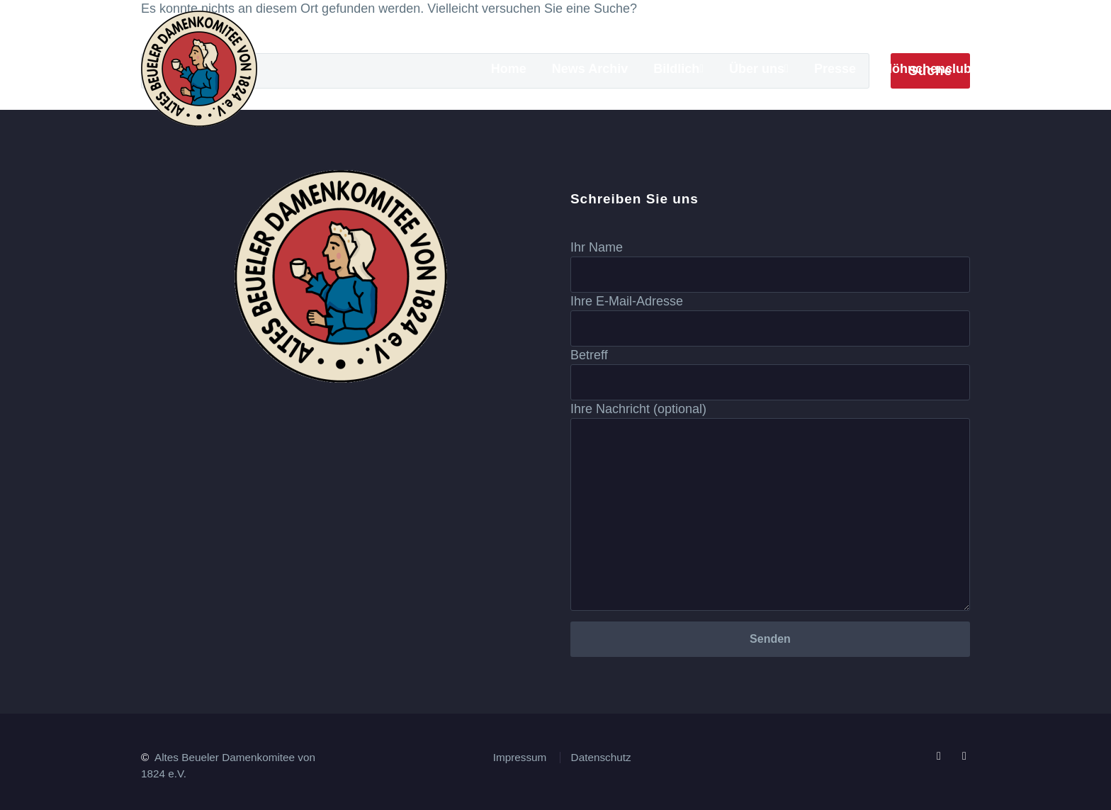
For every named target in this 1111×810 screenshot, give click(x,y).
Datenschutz (601, 757)
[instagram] (964, 756)
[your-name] (770, 275)
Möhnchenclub (926, 69)
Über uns (756, 69)
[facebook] (938, 756)
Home (508, 69)
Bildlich (676, 69)
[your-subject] (770, 382)
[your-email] (770, 328)
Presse (835, 69)
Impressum (520, 757)
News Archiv (590, 69)
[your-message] (770, 514)
